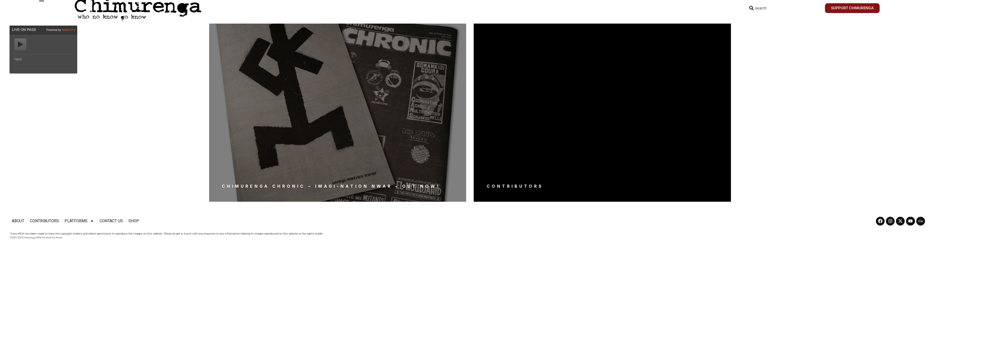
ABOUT (18, 221)
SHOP (133, 221)
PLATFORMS (79, 221)
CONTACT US (111, 221)
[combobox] (783, 8)
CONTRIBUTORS (44, 221)
